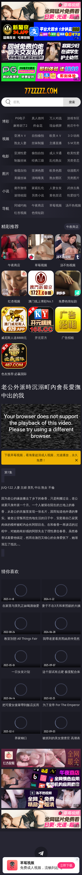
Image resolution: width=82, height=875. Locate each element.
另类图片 (73, 178)
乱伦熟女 (55, 160)
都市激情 (20, 188)
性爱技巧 (73, 195)
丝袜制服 (38, 143)
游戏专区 (73, 118)
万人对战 (55, 118)
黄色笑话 (55, 195)
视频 (5, 138)
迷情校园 (20, 195)
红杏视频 (20, 213)
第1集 (8, 472)
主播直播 (55, 143)
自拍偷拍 (38, 135)
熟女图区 (55, 178)
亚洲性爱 (20, 153)
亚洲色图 (38, 170)
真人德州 (38, 118)
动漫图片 (73, 170)
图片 (5, 173)
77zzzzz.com (41, 91)
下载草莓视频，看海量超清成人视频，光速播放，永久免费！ (41, 458)
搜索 (72, 102)
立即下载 (66, 865)
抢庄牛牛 (73, 125)
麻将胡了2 (20, 125)
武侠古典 (73, 188)
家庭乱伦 (38, 188)
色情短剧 (38, 213)
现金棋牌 (55, 125)
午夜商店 (38, 205)
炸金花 (37, 125)
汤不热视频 (73, 205)
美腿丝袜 (20, 178)
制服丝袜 (20, 160)
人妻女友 (55, 188)
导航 (5, 208)
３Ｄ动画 (73, 135)
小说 (5, 191)
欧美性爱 (73, 153)
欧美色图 (55, 170)
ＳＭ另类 (73, 143)
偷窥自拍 (20, 170)
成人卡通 (55, 153)
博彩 (5, 121)
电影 (5, 156)
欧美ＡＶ (55, 135)
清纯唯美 (38, 178)
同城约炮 (20, 205)
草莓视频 (55, 205)
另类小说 (38, 195)
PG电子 (20, 118)
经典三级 (38, 160)
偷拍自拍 (38, 153)
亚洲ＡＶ (20, 135)
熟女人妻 (20, 143)
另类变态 (73, 160)
